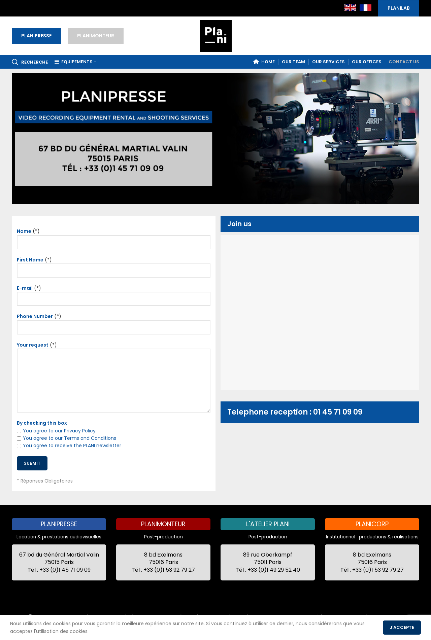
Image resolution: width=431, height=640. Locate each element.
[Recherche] (29, 62)
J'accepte (402, 627)
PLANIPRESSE (36, 35)
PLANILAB (399, 8)
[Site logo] (216, 35)
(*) (113, 236)
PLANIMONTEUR (95, 35)
